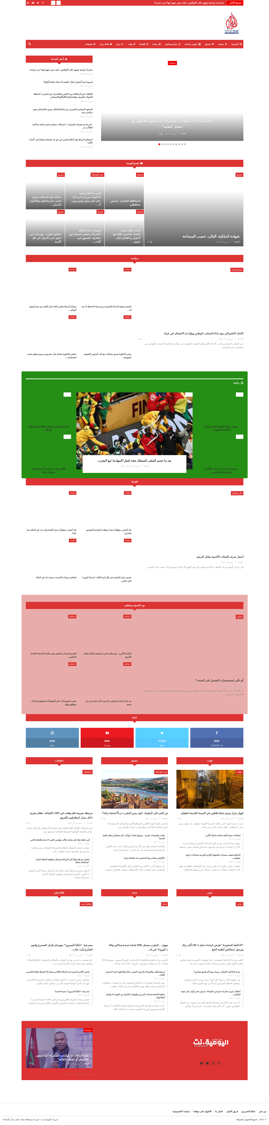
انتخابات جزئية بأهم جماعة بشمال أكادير (222, 835)
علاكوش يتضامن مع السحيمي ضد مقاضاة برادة (144, 858)
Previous (108, 97)
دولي (120, 44)
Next (236, 97)
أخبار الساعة (237, 270)
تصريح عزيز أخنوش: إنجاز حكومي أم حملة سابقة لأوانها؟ (68, 82)
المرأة (239, 617)
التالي (78, 1074)
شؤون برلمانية (193, 44)
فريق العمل (232, 1111)
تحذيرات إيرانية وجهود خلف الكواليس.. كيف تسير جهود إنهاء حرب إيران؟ (189, 2)
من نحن (262, 1111)
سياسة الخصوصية (181, 1111)
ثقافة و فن (106, 44)
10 (185, 144)
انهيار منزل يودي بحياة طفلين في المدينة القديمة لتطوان (212, 813)
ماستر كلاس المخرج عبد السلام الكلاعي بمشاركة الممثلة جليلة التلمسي (58, 972)
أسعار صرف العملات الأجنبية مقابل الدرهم (220, 556)
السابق (87, 1074)
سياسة (222, 44)
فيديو (239, 175)
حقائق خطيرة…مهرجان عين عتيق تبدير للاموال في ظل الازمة (45, 238)
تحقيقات (90, 44)
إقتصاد (143, 44)
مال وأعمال (237, 493)
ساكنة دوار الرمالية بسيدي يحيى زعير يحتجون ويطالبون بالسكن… (45, 201)
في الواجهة (97, 175)
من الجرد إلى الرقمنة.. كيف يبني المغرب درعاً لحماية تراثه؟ (135, 813)
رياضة (156, 44)
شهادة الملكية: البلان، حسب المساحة (211, 236)
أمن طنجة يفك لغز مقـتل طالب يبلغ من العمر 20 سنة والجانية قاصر (60, 840)
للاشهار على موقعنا (202, 1111)
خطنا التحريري (248, 1111)
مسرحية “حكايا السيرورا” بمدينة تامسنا (72, 991)
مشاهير (127, 616)
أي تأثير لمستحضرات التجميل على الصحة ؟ (219, 680)
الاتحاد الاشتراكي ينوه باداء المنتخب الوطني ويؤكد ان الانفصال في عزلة (203, 333)
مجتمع (209, 44)
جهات (131, 44)
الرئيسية (236, 44)
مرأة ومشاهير (173, 44)
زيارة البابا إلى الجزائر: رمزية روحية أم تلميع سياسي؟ (217, 972)
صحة (164, 904)
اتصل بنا (219, 1111)
